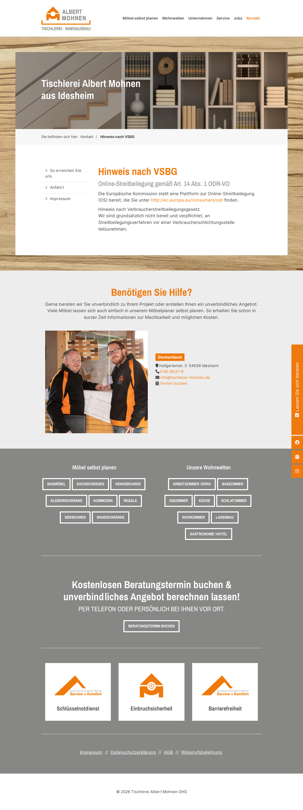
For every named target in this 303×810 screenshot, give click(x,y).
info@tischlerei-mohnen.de (185, 377)
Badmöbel (56, 484)
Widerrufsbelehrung (201, 752)
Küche (204, 500)
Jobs (238, 18)
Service (223, 18)
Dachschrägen (90, 484)
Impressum (60, 198)
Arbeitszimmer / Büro (192, 484)
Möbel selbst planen (140, 18)
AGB (168, 752)
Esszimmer (178, 500)
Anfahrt (57, 187)
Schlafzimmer (234, 500)
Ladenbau (225, 517)
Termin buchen (173, 383)
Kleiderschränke (66, 500)
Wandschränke (110, 517)
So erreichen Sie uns (63, 173)
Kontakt (253, 18)
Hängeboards (128, 484)
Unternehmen (200, 18)
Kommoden (103, 500)
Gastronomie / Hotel (208, 534)
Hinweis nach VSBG (117, 137)
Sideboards (75, 517)
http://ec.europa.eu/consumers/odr (187, 200)
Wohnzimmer (193, 517)
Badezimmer (232, 484)
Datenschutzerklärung (133, 752)
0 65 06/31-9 (171, 371)
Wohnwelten (173, 18)
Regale (130, 500)
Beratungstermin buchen (151, 626)
